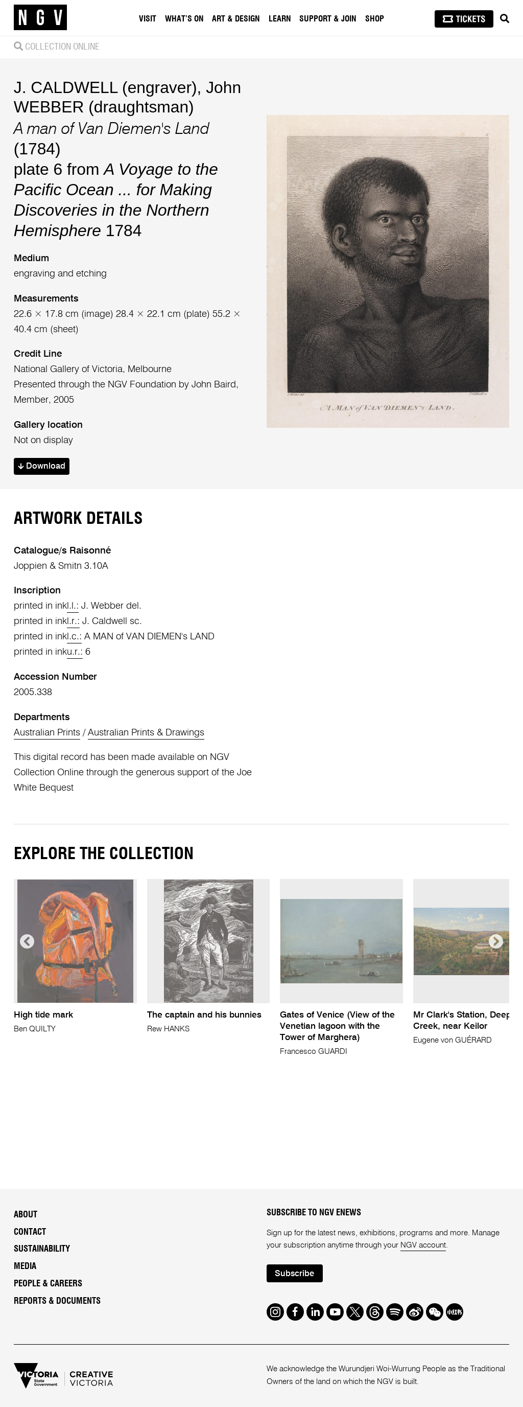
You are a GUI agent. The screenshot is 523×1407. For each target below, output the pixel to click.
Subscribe (294, 1274)
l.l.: (73, 606)
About (25, 1215)
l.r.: (73, 621)
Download (41, 466)
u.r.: (75, 652)
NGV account (423, 1245)
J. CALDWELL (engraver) (105, 87)
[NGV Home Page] (40, 18)
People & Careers (48, 1284)
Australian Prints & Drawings (146, 732)
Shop (374, 19)
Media (25, 1266)
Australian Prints (47, 732)
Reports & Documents (57, 1301)
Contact (30, 1232)
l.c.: (74, 636)
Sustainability (42, 1249)
